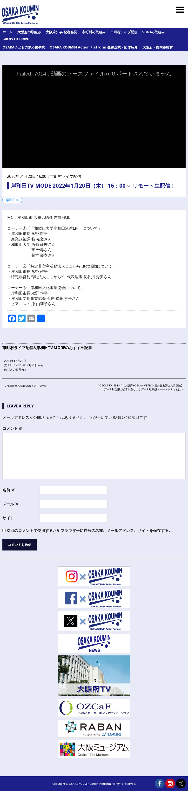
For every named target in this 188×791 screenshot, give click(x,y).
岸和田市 (12, 200)
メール (10, 504)
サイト (8, 518)
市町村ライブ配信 (123, 32)
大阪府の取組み (29, 32)
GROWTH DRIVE (15, 38)
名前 (8, 490)
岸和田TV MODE (50, 347)
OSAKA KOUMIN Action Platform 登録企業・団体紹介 (94, 47)
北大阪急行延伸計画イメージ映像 (27, 386)
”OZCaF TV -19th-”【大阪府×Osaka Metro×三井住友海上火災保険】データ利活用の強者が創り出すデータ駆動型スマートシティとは (141, 387)
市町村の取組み (94, 32)
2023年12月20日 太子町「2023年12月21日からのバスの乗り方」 (24, 365)
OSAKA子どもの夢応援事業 (23, 47)
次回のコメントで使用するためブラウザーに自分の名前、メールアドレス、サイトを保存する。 (89, 530)
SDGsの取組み (153, 32)
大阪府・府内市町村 (157, 47)
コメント (12, 428)
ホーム (7, 32)
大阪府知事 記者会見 (61, 32)
